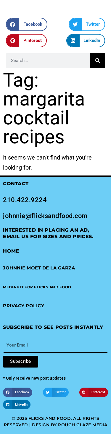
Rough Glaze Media (82, 425)
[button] (26, 24)
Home (11, 251)
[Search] (97, 60)
